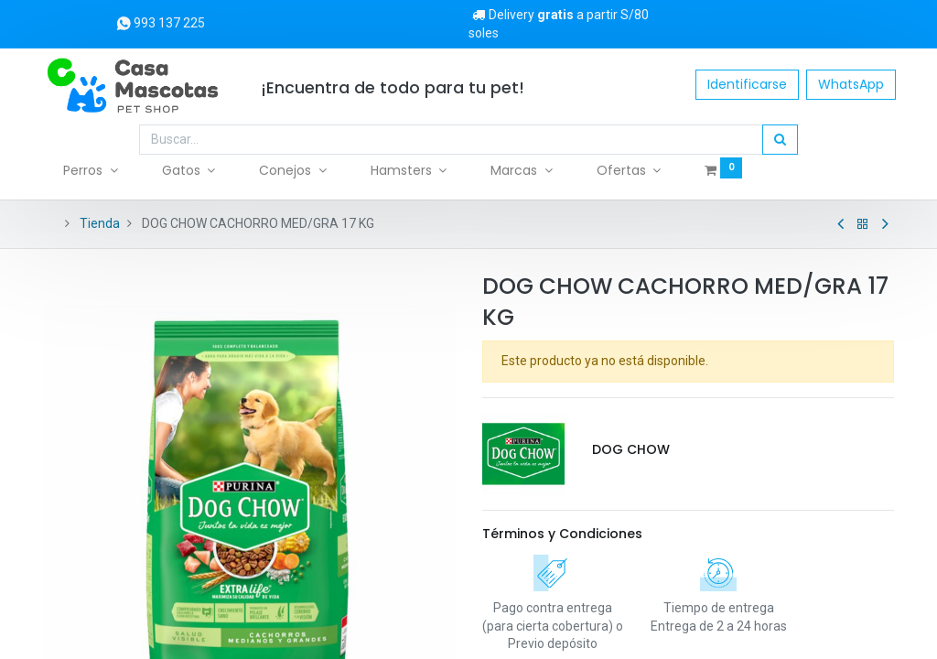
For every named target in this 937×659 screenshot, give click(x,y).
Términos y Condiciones (562, 533)
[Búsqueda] (780, 140)
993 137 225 (160, 23)
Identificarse (745, 84)
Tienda (100, 223)
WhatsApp (849, 84)
